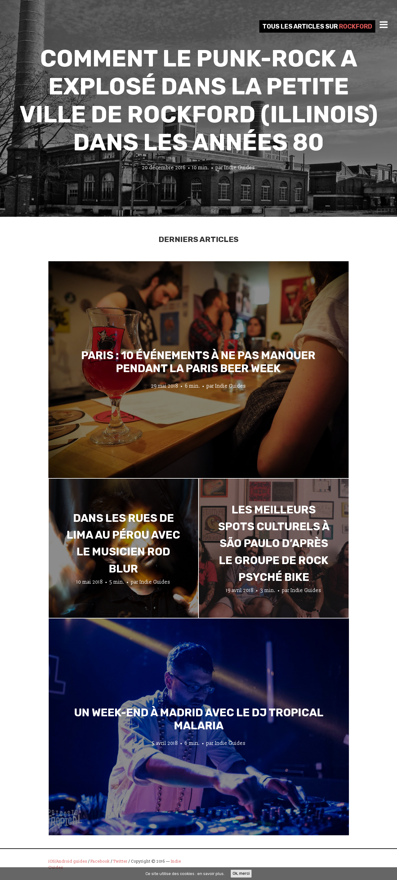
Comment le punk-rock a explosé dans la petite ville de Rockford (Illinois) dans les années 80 (199, 100)
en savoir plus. (211, 873)
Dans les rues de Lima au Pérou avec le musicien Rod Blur (123, 543)
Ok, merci (241, 873)
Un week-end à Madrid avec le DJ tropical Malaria (198, 719)
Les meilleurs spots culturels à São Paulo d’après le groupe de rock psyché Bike (274, 543)
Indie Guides (239, 168)
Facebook (100, 861)
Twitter (120, 861)
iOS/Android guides (67, 861)
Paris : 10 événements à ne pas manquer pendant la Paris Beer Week (198, 362)
